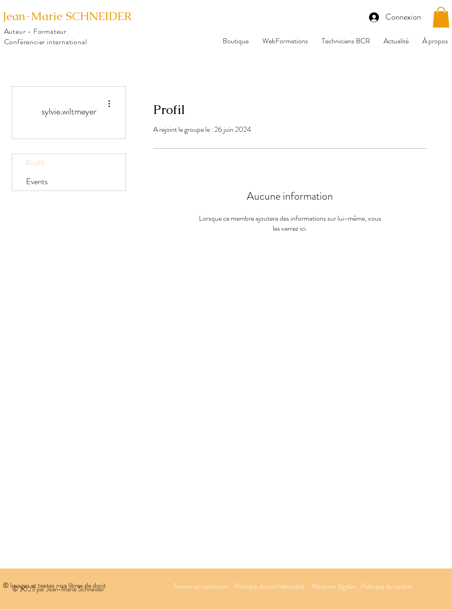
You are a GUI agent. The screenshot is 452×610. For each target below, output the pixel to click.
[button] (441, 17)
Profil (35, 163)
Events (37, 181)
